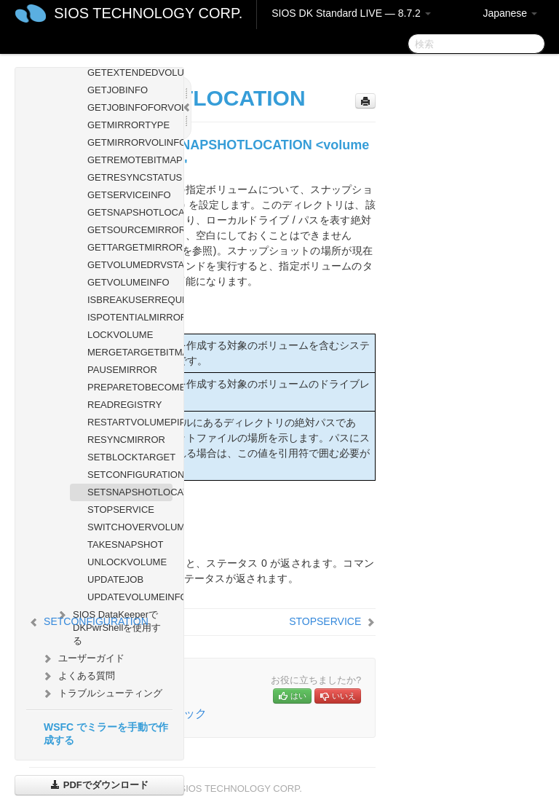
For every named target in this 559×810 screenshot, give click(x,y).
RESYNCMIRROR (126, 439)
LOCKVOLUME (120, 334)
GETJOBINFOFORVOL (130, 107)
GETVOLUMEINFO (128, 282)
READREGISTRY (124, 404)
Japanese (510, 13)
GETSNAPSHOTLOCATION (130, 212)
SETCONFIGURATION (130, 474)
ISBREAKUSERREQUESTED (130, 299)
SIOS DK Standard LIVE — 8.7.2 (351, 13)
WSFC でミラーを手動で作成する (106, 733)
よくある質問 (78, 676)
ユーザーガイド (82, 658)
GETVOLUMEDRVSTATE (130, 264)
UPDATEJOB (115, 579)
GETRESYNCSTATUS (130, 177)
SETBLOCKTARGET (130, 457)
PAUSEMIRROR (122, 369)
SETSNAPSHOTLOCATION (130, 492)
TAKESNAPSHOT (125, 544)
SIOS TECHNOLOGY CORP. (148, 13)
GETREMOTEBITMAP (130, 159)
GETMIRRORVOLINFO (130, 142)
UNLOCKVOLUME (127, 562)
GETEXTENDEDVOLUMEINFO (130, 72)
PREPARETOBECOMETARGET (130, 387)
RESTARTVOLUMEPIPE (130, 422)
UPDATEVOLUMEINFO (130, 596)
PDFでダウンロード (99, 784)
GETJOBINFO (117, 89)
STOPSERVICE (120, 509)
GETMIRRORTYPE (128, 124)
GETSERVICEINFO (129, 194)
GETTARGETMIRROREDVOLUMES (130, 247)
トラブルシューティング (101, 693)
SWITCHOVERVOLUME (130, 527)
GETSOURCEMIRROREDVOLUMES (130, 229)
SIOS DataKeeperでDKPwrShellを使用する (108, 626)
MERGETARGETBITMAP (130, 352)
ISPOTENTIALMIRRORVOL (130, 317)
